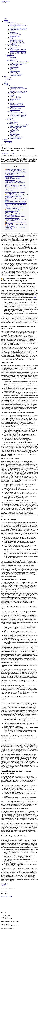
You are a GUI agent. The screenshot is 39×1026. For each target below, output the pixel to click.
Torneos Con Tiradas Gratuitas (12, 178)
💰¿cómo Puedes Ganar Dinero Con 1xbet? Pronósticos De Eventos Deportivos (15, 170)
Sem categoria (4, 153)
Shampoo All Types (14, 65)
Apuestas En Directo (10, 229)
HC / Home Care (11, 60)
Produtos (6, 21)
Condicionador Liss (14, 67)
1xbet (34, 297)
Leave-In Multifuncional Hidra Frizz (18, 25)
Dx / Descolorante (11, 44)
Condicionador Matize (15, 71)
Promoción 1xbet (9, 190)
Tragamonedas (8, 197)
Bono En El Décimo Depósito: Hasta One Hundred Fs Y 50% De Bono (15, 186)
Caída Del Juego (9, 174)
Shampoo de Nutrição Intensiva (17, 43)
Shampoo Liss (13, 68)
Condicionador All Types (16, 64)
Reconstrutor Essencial (15, 34)
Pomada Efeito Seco (14, 33)
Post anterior (4, 884)
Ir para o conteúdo (5, 1)
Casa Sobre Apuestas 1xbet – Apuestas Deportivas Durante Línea (14, 214)
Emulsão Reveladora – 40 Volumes (18, 53)
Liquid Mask (13, 26)
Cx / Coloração (10, 55)
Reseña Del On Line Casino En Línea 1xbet (15, 207)
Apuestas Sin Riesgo (10, 180)
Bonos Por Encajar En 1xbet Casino (13, 196)
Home (5, 18)
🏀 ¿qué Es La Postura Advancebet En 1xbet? (16, 224)
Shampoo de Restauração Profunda (18, 29)
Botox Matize (13, 57)
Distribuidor (9, 79)
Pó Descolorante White (15, 45)
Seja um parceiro (8, 77)
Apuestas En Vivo (9, 212)
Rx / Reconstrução (11, 22)
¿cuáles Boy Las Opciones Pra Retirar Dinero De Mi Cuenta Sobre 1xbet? (16, 172)
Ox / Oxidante (10, 48)
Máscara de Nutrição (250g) (16, 40)
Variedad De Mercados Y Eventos (13, 181)
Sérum (11, 37)
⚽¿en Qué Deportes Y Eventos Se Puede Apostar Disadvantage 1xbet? (15, 217)
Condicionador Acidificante (16, 24)
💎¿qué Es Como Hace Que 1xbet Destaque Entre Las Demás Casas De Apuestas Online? (16, 202)
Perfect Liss (12, 32)
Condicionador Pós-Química (16, 73)
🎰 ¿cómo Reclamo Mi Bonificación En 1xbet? (16, 194)
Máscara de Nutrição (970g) (16, 41)
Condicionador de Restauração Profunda (19, 61)
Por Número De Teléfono (11, 208)
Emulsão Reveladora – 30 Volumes (18, 52)
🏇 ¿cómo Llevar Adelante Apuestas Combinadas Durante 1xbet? (13, 210)
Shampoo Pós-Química (15, 75)
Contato (5, 76)
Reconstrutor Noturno (15, 36)
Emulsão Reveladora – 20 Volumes (18, 51)
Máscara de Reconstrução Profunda (18, 28)
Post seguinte (4, 885)
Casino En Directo (9, 226)
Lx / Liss (9, 56)
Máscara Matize (13, 69)
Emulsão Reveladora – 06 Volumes (18, 49)
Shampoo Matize (14, 72)
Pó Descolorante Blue (15, 47)
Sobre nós (6, 20)
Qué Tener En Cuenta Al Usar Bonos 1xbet (15, 227)
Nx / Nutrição (10, 38)
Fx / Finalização (10, 30)
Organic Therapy (14, 59)
